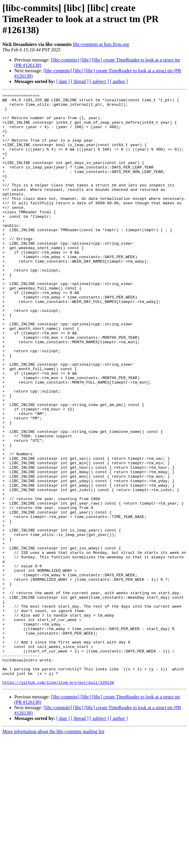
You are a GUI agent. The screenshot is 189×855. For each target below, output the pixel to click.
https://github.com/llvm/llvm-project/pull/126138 (58, 800)
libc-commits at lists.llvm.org (101, 44)
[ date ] (63, 81)
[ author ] (119, 81)
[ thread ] (80, 81)
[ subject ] (99, 81)
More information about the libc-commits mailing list (53, 849)
